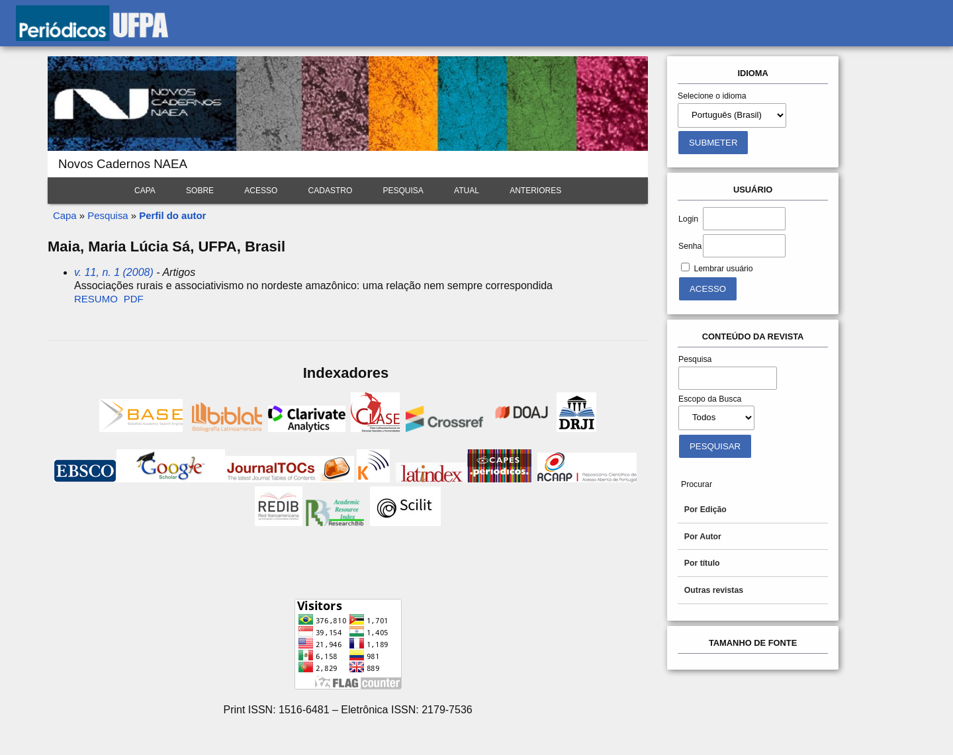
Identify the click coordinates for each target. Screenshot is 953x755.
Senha (690, 246)
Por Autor (702, 536)
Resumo (96, 298)
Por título (702, 563)
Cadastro (330, 190)
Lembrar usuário (723, 268)
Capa (145, 190)
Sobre (200, 190)
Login (688, 219)
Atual (466, 190)
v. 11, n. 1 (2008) (114, 272)
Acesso (260, 190)
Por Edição (705, 509)
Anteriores (535, 190)
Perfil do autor (172, 215)
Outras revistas (713, 590)
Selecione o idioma (712, 96)
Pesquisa (403, 190)
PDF (134, 298)
